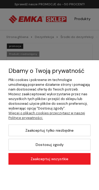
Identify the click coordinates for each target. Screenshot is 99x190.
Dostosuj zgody (50, 144)
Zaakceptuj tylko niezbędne (49, 130)
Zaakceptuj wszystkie (49, 158)
